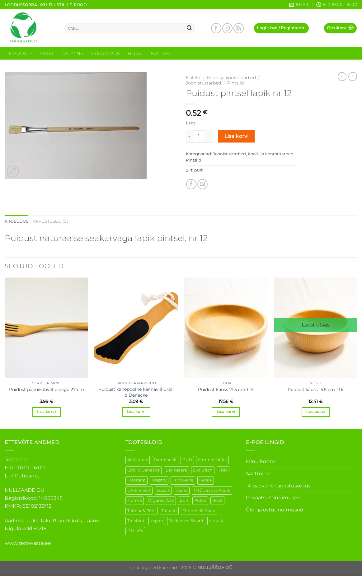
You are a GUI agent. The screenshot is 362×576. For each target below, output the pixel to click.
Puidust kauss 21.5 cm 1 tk (226, 389)
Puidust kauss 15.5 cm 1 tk (315, 389)
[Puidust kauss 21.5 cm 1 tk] (226, 328)
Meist (47, 53)
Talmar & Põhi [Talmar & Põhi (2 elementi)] (141, 510)
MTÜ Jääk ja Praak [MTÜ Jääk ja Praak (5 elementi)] (212, 490)
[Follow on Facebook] (216, 28)
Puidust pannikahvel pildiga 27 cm (46, 389)
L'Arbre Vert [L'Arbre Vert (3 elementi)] (139, 490)
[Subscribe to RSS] (238, 28)
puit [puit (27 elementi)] (184, 500)
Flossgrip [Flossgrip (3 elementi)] (136, 480)
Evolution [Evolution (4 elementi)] (203, 470)
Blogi (135, 53)
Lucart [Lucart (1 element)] (163, 490)
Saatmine (258, 474)
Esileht (193, 77)
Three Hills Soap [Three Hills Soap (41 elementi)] (199, 510)
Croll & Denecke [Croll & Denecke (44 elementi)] (143, 470)
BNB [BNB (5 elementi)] (187, 459)
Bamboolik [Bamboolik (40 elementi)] (165, 459)
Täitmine (72, 53)
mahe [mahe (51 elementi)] (182, 490)
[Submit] (189, 28)
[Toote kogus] (199, 136)
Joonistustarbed (203, 82)
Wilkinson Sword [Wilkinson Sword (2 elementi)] (186, 520)
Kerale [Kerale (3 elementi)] (205, 480)
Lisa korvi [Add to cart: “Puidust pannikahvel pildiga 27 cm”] (46, 411)
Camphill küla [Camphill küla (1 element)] (212, 459)
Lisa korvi (236, 136)
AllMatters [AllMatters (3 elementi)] (137, 459)
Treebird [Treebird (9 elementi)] (135, 520)
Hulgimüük (105, 53)
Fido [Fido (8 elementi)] (223, 470)
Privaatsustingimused (273, 498)
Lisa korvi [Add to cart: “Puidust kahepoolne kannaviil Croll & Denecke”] (136, 411)
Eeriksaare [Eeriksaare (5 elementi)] (176, 470)
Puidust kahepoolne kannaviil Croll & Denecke (136, 392)
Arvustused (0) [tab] (50, 221)
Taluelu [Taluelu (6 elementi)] (169, 510)
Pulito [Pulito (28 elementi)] (200, 500)
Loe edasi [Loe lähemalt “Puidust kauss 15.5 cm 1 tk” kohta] (315, 411)
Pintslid (235, 82)
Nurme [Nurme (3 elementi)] (134, 500)
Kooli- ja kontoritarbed (231, 77)
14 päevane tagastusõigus (278, 486)
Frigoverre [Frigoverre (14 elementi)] (182, 480)
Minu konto (260, 461)
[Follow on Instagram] (227, 28)
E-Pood (20, 53)
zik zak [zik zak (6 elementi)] (216, 520)
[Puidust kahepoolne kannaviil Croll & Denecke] (136, 328)
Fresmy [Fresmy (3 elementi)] (159, 480)
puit (198, 170)
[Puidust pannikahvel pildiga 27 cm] (46, 328)
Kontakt (161, 53)
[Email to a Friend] (202, 184)
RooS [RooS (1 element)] (217, 500)
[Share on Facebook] (191, 184)
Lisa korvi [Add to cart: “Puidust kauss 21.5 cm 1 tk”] (226, 411)
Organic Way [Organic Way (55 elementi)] (161, 500)
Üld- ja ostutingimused (274, 510)
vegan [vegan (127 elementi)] (156, 520)
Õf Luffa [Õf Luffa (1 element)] (135, 531)
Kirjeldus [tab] (16, 221)
